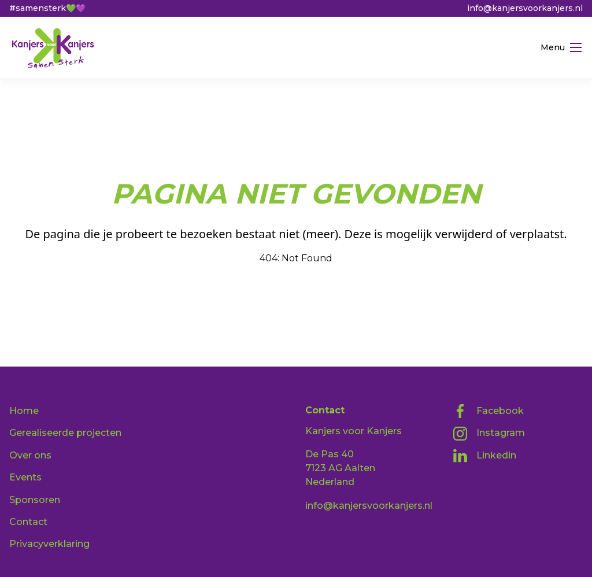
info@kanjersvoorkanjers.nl (368, 505)
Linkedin (484, 456)
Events (25, 477)
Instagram (489, 434)
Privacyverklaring (49, 543)
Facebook (488, 411)
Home (24, 410)
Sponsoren (34, 499)
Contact (28, 521)
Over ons (30, 455)
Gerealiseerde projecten (65, 432)
